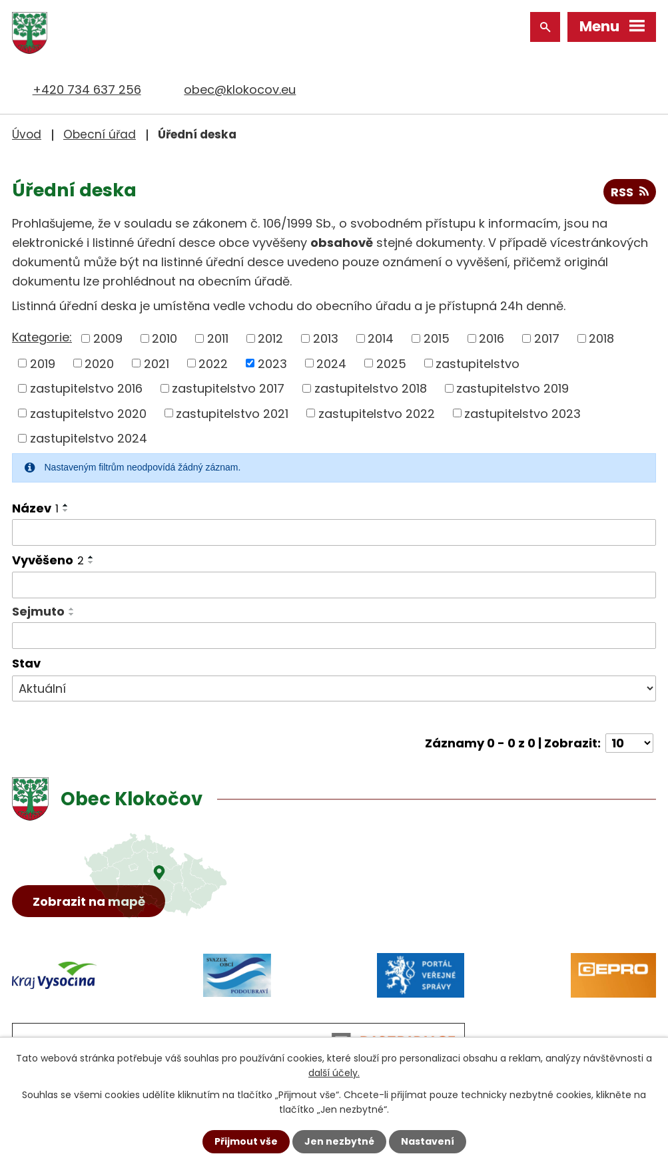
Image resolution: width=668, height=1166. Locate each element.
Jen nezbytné (339, 1141)
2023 (272, 363)
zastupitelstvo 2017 (228, 388)
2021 (156, 363)
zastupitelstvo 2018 (370, 388)
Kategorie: (42, 337)
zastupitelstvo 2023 (522, 413)
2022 (213, 363)
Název (35, 508)
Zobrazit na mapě (89, 901)
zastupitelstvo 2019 (512, 388)
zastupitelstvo (477, 363)
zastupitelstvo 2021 (232, 413)
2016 (491, 338)
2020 (99, 363)
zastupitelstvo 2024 (88, 438)
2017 (546, 338)
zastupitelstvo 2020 (88, 413)
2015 (437, 338)
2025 (391, 363)
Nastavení (427, 1141)
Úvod (26, 134)
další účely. (334, 1072)
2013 (325, 338)
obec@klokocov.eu (240, 89)
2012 (270, 338)
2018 (601, 338)
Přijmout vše (246, 1141)
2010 (164, 338)
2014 (381, 338)
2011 (217, 338)
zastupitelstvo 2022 (376, 413)
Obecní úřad (99, 134)
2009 (108, 338)
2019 (42, 363)
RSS (630, 192)
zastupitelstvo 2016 (86, 388)
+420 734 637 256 (87, 89)
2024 (331, 363)
